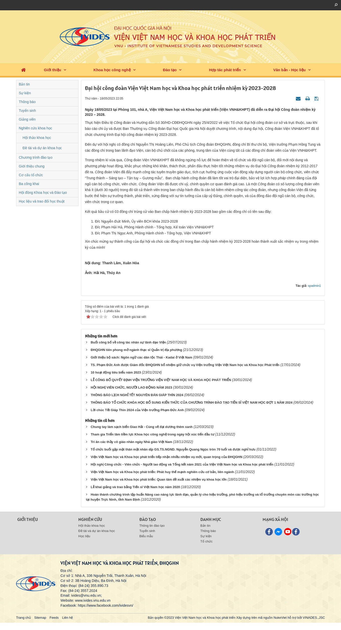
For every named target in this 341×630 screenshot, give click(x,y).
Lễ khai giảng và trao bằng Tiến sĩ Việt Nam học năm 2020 (135, 487)
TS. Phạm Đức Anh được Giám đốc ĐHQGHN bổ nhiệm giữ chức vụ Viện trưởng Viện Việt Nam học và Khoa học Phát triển (185, 365)
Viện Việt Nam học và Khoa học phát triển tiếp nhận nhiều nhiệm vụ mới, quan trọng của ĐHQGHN (166, 457)
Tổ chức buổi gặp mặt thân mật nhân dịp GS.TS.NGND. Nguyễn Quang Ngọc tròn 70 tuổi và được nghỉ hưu (173, 449)
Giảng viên (27, 119)
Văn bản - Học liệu (289, 70)
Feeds (54, 617)
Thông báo (27, 102)
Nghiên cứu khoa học (35, 128)
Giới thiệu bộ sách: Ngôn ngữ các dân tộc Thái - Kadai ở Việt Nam (141, 357)
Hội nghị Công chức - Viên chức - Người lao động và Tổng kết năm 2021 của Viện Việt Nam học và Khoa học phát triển (182, 464)
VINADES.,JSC (314, 617)
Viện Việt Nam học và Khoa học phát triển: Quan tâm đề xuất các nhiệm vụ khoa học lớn (159, 479)
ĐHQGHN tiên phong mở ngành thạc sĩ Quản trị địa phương (136, 350)
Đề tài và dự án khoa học (42, 148)
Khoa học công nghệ (112, 70)
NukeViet (280, 617)
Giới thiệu (52, 70)
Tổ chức (206, 541)
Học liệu (84, 536)
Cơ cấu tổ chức (31, 175)
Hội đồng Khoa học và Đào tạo (43, 193)
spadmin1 (314, 286)
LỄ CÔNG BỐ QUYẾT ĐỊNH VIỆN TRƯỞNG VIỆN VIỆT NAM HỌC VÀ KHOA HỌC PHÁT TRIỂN (161, 380)
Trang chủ (23, 617)
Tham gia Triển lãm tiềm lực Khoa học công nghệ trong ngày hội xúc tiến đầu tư (152, 434)
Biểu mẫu (146, 536)
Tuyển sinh (27, 111)
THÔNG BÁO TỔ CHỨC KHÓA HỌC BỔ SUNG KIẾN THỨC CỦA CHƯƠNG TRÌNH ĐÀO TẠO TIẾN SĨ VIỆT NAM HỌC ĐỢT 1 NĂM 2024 (192, 402)
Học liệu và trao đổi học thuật (41, 201)
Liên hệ (67, 617)
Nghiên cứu (90, 519)
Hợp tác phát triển (225, 70)
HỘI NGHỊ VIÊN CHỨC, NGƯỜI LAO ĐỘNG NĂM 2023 (131, 387)
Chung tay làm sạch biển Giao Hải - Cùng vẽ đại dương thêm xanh (142, 427)
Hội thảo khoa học (37, 138)
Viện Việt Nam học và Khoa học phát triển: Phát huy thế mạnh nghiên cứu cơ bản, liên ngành (162, 472)
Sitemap (40, 617)
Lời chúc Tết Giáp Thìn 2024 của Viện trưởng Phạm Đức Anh (137, 410)
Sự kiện (25, 93)
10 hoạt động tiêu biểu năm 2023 (116, 372)
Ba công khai (29, 184)
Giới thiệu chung (32, 166)
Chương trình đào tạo (35, 157)
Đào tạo (170, 70)
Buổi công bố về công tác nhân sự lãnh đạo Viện (128, 342)
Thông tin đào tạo (152, 525)
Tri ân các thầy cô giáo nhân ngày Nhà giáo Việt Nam (131, 442)
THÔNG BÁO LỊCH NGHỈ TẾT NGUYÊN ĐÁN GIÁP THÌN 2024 (137, 395)
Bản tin (24, 84)
